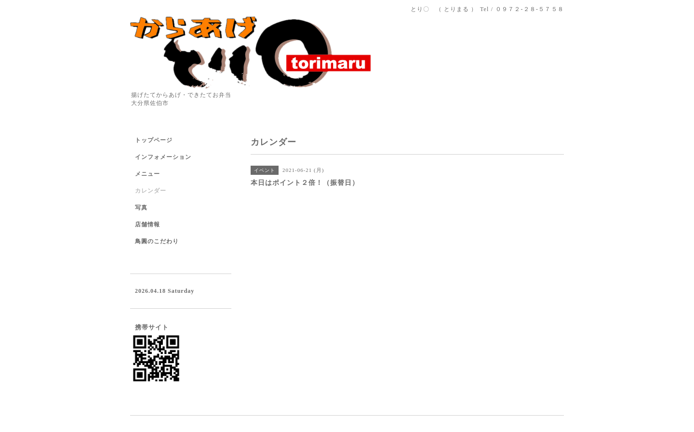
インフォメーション (163, 157)
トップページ (154, 140)
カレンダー (150, 190)
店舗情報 (147, 224)
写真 (141, 207)
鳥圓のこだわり (157, 241)
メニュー (147, 173)
